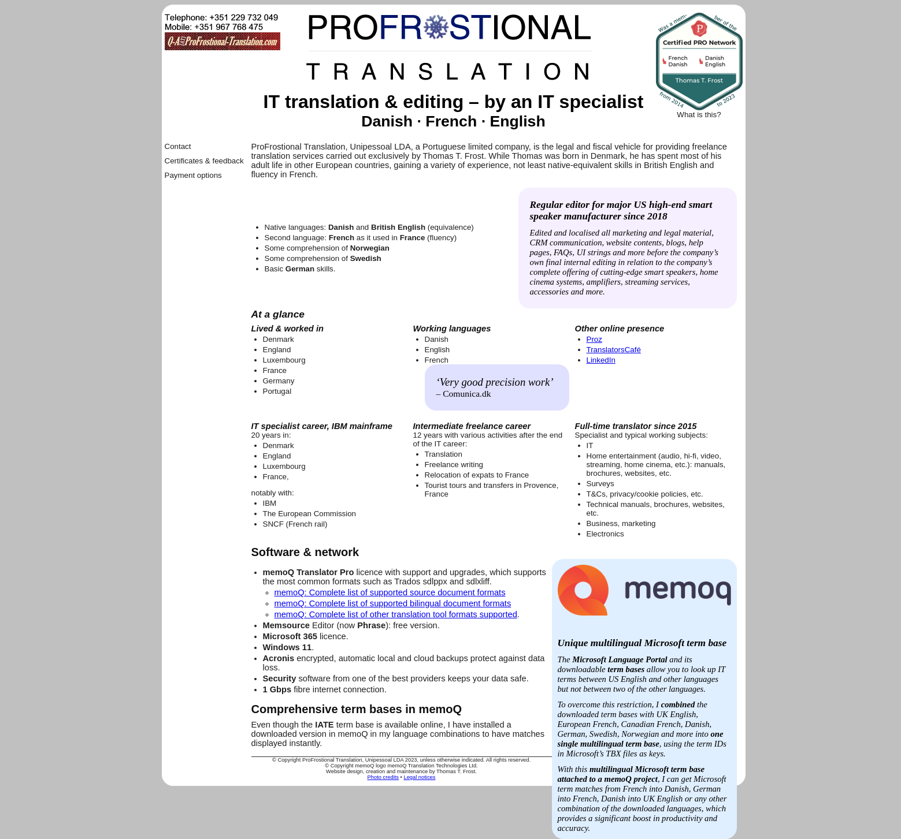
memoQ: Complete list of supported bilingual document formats (393, 603)
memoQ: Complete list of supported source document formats (390, 592)
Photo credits (383, 777)
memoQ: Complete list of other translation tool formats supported (396, 614)
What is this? (699, 114)
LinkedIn (601, 360)
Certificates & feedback (204, 160)
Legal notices (419, 777)
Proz (594, 339)
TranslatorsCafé (614, 349)
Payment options (193, 175)
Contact (178, 146)
